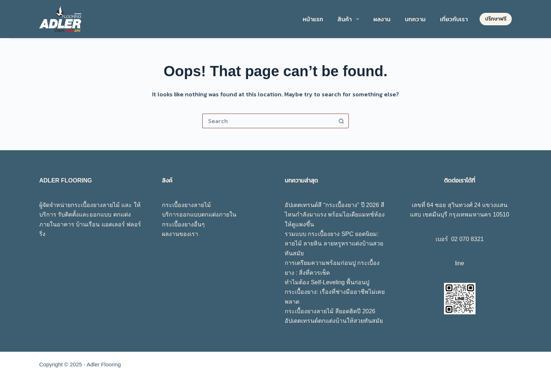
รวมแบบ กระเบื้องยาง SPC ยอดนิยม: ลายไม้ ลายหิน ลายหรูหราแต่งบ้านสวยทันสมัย (334, 243)
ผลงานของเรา (180, 234)
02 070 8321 (467, 239)
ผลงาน (382, 19)
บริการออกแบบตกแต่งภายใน (199, 214)
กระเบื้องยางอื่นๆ (183, 224)
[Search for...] (268, 121)
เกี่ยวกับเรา (454, 19)
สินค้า (349, 19)
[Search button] (341, 121)
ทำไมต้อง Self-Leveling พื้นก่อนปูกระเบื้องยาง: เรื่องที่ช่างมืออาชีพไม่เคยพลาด (335, 292)
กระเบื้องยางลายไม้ (186, 205)
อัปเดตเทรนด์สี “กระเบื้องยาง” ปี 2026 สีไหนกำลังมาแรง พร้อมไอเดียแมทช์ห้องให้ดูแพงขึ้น (335, 215)
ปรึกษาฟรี (495, 19)
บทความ (415, 19)
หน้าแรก (313, 19)
